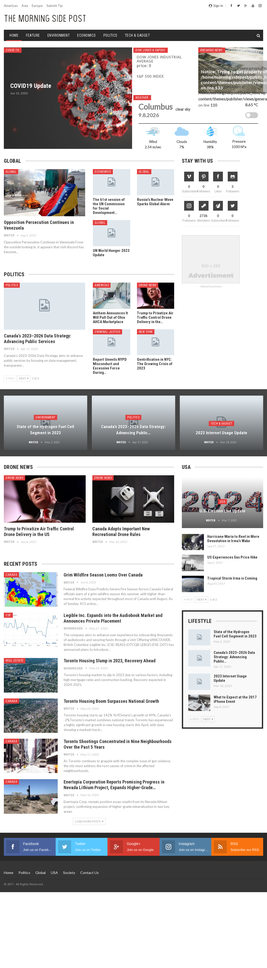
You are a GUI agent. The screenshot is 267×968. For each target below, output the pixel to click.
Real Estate (15, 660)
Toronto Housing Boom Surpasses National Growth (111, 701)
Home (13, 35)
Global (11, 171)
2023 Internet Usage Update (221, 432)
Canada (11, 574)
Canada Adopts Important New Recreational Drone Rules (121, 531)
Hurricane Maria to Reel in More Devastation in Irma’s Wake (233, 538)
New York (146, 332)
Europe (37, 6)
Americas (11, 6)
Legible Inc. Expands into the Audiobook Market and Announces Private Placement (113, 618)
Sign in (216, 6)
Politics (110, 35)
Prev (10, 378)
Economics (86, 35)
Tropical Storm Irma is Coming (232, 578)
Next (23, 378)
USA (222, 501)
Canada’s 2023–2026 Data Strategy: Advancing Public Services (37, 338)
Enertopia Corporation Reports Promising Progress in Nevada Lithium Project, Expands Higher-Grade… (114, 784)
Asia (25, 6)
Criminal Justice (107, 332)
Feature (33, 35)
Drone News (147, 285)
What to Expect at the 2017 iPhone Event (235, 699)
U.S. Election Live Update (222, 510)
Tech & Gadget (137, 35)
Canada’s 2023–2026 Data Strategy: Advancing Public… (234, 657)
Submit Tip (54, 6)
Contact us (89, 872)
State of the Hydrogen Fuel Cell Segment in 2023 (235, 634)
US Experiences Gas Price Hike (232, 557)
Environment (58, 35)
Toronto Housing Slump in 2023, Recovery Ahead (109, 660)
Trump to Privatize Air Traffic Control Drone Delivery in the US (39, 531)
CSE (8, 615)
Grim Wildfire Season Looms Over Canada (103, 575)
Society (69, 872)
